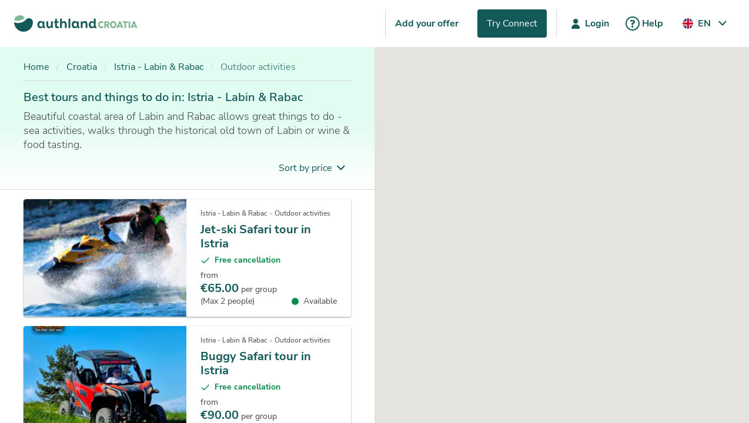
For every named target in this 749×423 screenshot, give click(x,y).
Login (587, 23)
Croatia (81, 67)
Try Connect (512, 23)
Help (643, 23)
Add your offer (427, 23)
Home (36, 67)
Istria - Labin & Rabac (158, 67)
